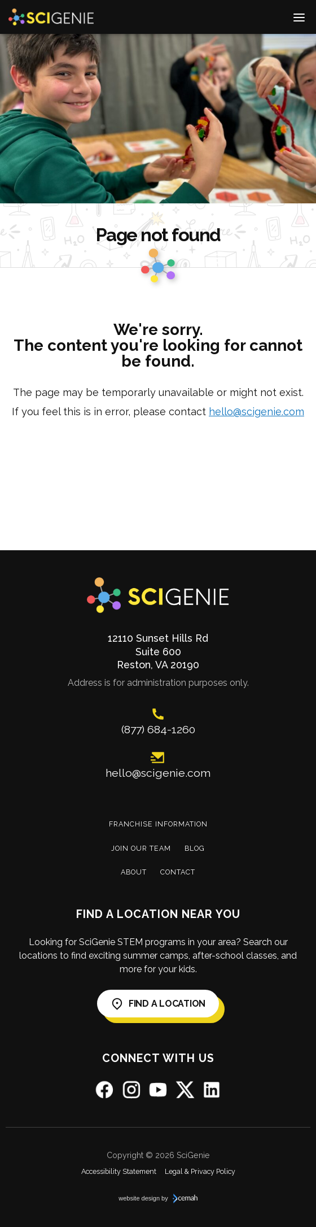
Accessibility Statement (118, 1171)
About (134, 872)
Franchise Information (158, 824)
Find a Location (158, 1003)
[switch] (299, 17)
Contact (177, 872)
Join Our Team (141, 848)
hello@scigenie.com (256, 411)
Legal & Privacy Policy (200, 1171)
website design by (158, 1198)
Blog (195, 848)
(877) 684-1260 (158, 729)
